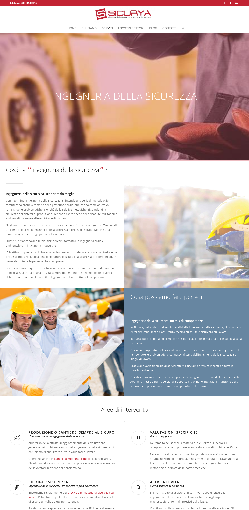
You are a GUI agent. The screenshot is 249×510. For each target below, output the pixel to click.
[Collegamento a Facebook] (230, 3)
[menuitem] (72, 28)
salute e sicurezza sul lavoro (208, 332)
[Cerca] (181, 28)
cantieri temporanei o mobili (72, 459)
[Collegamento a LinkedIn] (236, 3)
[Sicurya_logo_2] (124, 14)
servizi (171, 366)
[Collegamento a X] (224, 3)
